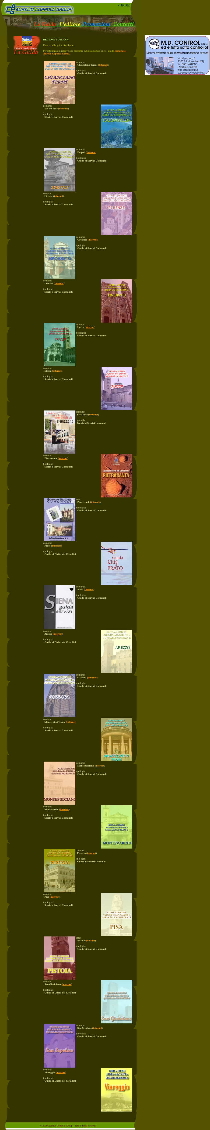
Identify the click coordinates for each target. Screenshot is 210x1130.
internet (103, 64)
